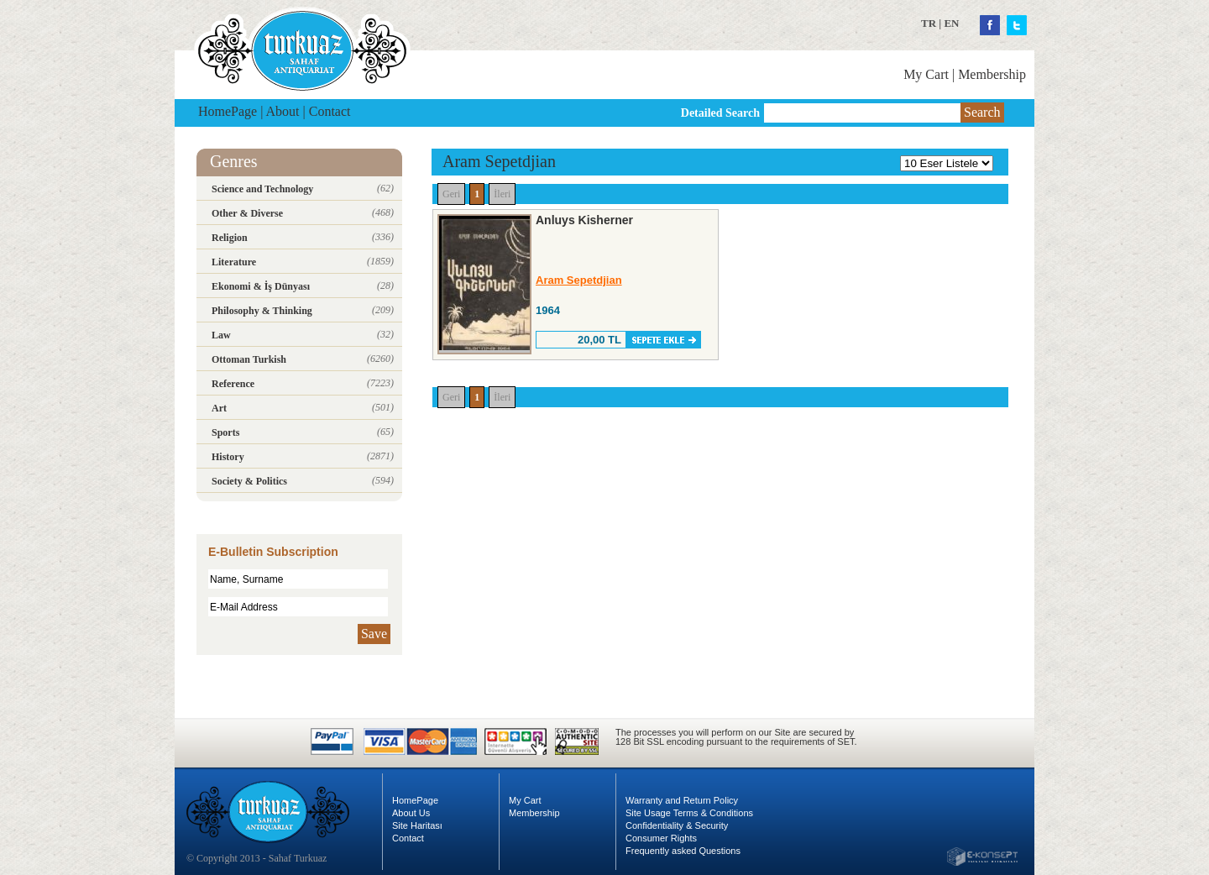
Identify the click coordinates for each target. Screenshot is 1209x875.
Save (374, 633)
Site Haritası (417, 825)
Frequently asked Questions (683, 851)
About (283, 111)
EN (951, 23)
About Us (411, 813)
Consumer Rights (661, 838)
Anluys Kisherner (584, 220)
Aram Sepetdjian (579, 280)
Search (982, 112)
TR (928, 23)
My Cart (926, 74)
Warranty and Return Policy (681, 800)
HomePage (227, 111)
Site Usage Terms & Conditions (689, 813)
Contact (330, 111)
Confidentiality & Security (676, 825)
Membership (992, 74)
